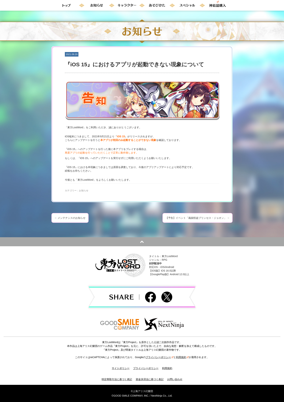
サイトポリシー (121, 368)
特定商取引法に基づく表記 (117, 379)
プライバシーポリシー (160, 357)
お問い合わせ (174, 379)
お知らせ (83, 190)
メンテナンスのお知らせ (70, 217)
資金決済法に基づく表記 (150, 379)
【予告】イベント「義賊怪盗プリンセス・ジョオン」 (197, 217)
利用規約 (182, 357)
